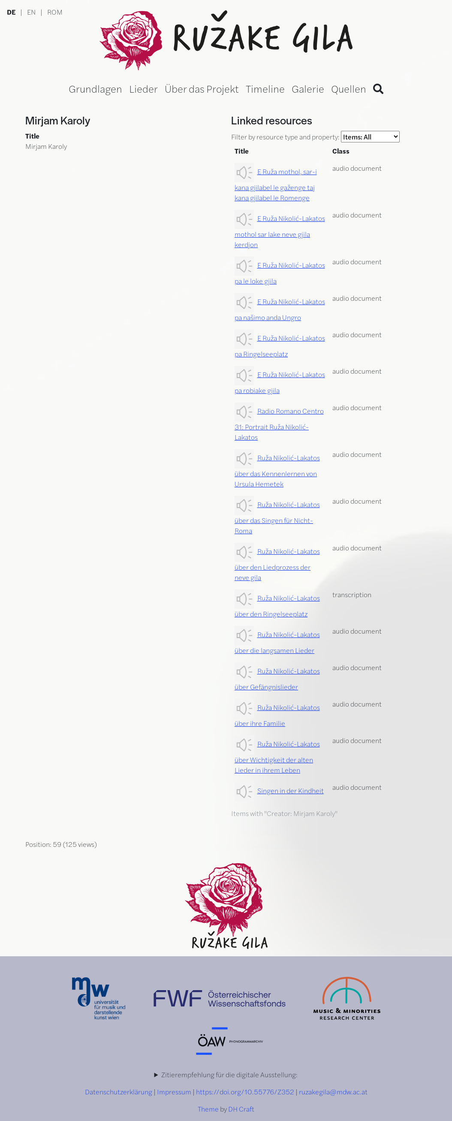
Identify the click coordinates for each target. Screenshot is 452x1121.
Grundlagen (95, 88)
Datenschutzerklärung (118, 1092)
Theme (208, 1109)
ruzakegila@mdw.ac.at (333, 1092)
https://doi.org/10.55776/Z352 (245, 1092)
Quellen (348, 88)
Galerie (308, 88)
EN (31, 12)
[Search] (378, 88)
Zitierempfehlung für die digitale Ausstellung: (229, 1074)
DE (11, 12)
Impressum (174, 1092)
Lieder (143, 88)
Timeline (265, 88)
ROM (55, 12)
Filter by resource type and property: (315, 136)
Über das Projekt (202, 88)
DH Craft (241, 1109)
